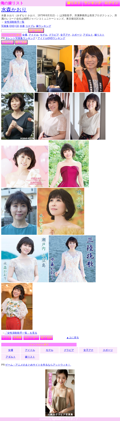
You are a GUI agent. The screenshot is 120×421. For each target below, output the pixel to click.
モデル (44, 34)
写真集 (5, 26)
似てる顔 (21, 42)
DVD (12, 26)
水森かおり (14, 9)
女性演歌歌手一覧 (14, 22)
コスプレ (30, 26)
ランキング (92, 3)
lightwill (56, 419)
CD (17, 26)
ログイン (111, 3)
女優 (24, 34)
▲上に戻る (72, 337)
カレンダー (31, 337)
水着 (22, 26)
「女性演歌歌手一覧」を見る (21, 333)
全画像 (17, 337)
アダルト (88, 34)
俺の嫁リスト (12, 3)
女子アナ (65, 34)
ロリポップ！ (72, 419)
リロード (7, 42)
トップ (6, 337)
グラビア (54, 34)
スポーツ (77, 34)
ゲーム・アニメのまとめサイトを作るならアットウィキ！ (38, 364)
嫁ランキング (43, 26)
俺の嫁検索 (36, 30)
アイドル (34, 34)
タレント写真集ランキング (20, 38)
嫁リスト (74, 3)
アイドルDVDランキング (51, 38)
